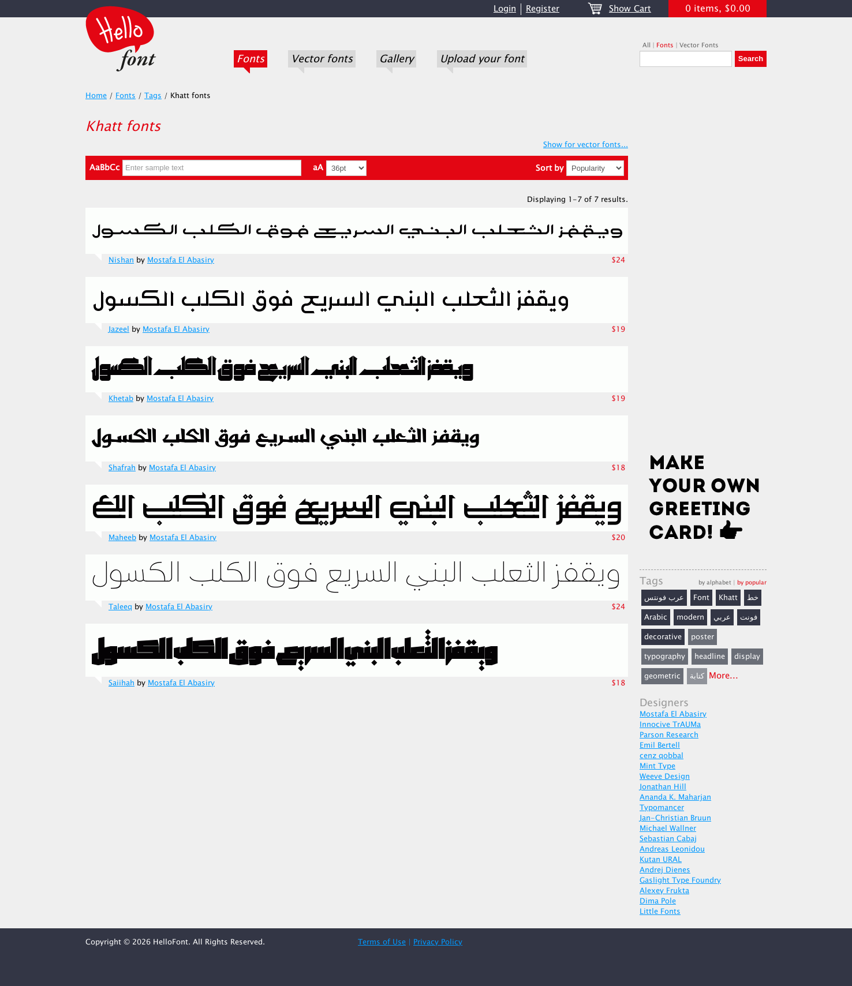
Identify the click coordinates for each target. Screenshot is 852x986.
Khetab (121, 398)
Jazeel (119, 329)
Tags (153, 96)
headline (709, 656)
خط (752, 597)
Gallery (396, 59)
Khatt (728, 597)
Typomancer (662, 807)
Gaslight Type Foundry (680, 880)
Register (542, 9)
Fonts (250, 59)
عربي (722, 617)
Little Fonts (660, 911)
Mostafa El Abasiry (180, 260)
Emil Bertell (660, 745)
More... (723, 676)
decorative (663, 637)
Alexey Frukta (664, 891)
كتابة (697, 676)
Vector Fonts (699, 45)
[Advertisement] (703, 264)
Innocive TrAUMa (670, 724)
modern (690, 617)
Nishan (121, 260)
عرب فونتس (664, 597)
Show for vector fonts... (585, 145)
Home (96, 96)
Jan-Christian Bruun (675, 818)
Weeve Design (665, 776)
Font (701, 597)
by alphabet (714, 582)
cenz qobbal (661, 756)
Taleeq (120, 607)
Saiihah (121, 683)
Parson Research (669, 735)
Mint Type (657, 766)
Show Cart (630, 9)
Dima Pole (658, 901)
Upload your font (482, 59)
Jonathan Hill (663, 787)
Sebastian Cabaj (668, 839)
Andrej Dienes (665, 870)
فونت (748, 617)
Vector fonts (322, 59)
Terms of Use (382, 942)
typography (664, 656)
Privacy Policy (437, 942)
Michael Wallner (668, 828)
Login (505, 9)
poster (702, 637)
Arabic (655, 617)
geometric (662, 676)
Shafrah (122, 468)
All (646, 45)
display (747, 656)
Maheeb (122, 537)
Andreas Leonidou (672, 849)
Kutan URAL (661, 859)
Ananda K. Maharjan (675, 797)
